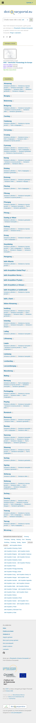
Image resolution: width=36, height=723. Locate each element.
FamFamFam (12, 698)
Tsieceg (7, 511)
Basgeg (8, 96)
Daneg (6, 158)
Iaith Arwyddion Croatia (10, 557)
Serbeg (6, 458)
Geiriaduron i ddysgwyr (19, 91)
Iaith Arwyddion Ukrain (10, 603)
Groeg (6, 235)
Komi (23, 539)
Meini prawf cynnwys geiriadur (10, 640)
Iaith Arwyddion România (24, 589)
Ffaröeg (7, 186)
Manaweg (28, 539)
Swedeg (7, 498)
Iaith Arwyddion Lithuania (23, 583)
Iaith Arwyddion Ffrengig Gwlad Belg (13, 568)
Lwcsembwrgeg (11, 366)
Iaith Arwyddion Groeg (10, 574)
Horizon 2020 (9, 691)
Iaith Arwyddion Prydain (14, 280)
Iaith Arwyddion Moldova (22, 586)
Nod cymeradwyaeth (8, 643)
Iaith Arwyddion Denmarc (23, 557)
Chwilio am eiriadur (8, 631)
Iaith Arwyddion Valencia (23, 603)
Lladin (6, 343)
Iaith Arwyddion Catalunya (24, 554)
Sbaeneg (7, 447)
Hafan (4, 628)
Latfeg (6, 331)
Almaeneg (8, 83)
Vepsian (24, 542)
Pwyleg (7, 402)
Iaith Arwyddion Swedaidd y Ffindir (13, 598)
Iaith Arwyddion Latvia (9, 583)
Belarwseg (9, 101)
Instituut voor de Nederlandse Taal (16, 696)
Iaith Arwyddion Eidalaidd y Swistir (13, 560)
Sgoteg (6, 465)
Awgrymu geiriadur (7, 637)
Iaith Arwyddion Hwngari (10, 577)
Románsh (8, 412)
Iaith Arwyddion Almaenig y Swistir (13, 548)
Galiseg (7, 226)
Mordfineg (6, 542)
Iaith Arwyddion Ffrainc (10, 565)
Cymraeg (29, 2)
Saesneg (7, 435)
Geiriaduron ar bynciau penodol (13, 109)
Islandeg (7, 321)
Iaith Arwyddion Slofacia (10, 595)
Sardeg (19, 542)
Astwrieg (13, 539)
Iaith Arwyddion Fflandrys (23, 563)
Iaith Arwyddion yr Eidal (10, 612)
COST (7, 689)
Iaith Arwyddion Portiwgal (10, 589)
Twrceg (6, 521)
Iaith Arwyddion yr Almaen (15, 285)
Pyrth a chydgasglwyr (17, 125)
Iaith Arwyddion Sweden (10, 601)
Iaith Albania (8, 261)
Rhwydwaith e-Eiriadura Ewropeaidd (23, 28)
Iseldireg (7, 308)
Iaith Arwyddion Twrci (23, 601)
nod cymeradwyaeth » (16, 712)
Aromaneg (7, 539)
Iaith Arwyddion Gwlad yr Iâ (24, 574)
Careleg (8, 116)
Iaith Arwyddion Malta (9, 586)
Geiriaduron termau (24, 137)
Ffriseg (7, 213)
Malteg (7, 376)
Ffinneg (7, 193)
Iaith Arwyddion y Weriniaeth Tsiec (13, 609)
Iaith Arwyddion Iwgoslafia (24, 580)
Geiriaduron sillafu (19, 89)
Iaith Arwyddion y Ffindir (10, 606)
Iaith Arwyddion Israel (23, 577)
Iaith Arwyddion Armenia (10, 551)
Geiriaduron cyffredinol (10, 86)
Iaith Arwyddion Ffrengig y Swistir (12, 571)
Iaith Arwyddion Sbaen (22, 592)
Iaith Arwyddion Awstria (24, 551)
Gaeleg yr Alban (10, 218)
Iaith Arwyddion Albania (16, 545)
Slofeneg (7, 481)
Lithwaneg (9, 338)
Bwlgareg (7, 106)
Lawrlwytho (6, 649)
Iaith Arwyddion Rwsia (9, 592)
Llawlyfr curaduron (7, 646)
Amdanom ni (6, 634)
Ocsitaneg (13, 542)
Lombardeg (9, 361)
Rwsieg (7, 426)
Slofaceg (7, 474)
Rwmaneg (8, 417)
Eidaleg (7, 168)
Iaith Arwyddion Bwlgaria (10, 554)
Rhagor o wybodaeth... (16, 33)
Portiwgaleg (8, 391)
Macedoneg (9, 371)
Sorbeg (7, 493)
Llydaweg (7, 354)
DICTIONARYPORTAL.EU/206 (10, 60)
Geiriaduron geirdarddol (16, 111)
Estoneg (7, 177)
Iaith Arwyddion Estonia (10, 563)
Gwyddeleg (8, 244)
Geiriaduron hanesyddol (18, 87)
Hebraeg (18, 539)
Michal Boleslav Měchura (18, 694)
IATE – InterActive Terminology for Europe (17, 62)
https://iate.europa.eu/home (9, 69)
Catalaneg (8, 121)
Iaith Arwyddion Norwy (13, 275)
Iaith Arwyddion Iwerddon (10, 580)
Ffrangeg (7, 202)
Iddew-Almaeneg (11, 303)
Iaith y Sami (9, 299)
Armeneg (26, 536)
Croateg (7, 135)
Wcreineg (8, 530)
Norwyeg (7, 381)
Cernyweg (9, 130)
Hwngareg (9, 257)
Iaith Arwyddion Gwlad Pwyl (16, 270)
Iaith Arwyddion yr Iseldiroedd (15, 290)
